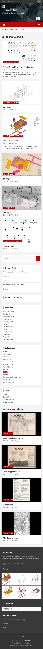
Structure (6, 289)
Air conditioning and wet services (14, 285)
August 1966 (7, 337)
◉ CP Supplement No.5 (13, 438)
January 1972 (7, 329)
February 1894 (8, 339)
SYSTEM (7, 179)
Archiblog (15, 69)
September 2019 (8, 317)
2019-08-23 (7, 215)
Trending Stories (16, 136)
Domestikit (9, 10)
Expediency (8, 505)
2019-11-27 (7, 69)
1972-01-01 (7, 441)
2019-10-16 (7, 143)
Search (38, 258)
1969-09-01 (7, 507)
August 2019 (7, 319)
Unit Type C (8, 212)
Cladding (6, 280)
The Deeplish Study (11, 538)
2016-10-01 (7, 248)
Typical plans (8, 246)
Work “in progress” (11, 141)
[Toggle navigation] (4, 24)
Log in (5, 394)
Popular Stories (8, 364)
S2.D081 (16, 62)
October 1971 (7, 332)
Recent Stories (9, 241)
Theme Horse (24, 643)
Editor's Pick (7, 354)
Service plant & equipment (12, 377)
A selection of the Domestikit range (18, 67)
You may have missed (13, 409)
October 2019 (7, 314)
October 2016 (7, 327)
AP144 (6, 174)
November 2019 (8, 311)
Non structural (8, 362)
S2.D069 (6, 369)
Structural (6, 380)
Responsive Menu (39, 1)
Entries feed (7, 397)
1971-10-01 (7, 474)
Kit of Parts (8, 62)
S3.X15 (5, 375)
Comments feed (8, 400)
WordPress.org (8, 402)
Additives (7, 107)
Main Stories (7, 359)
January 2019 (7, 324)
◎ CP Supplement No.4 (13, 471)
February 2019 (8, 322)
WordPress (28, 646)
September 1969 (8, 334)
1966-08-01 (7, 540)
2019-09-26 (7, 181)
